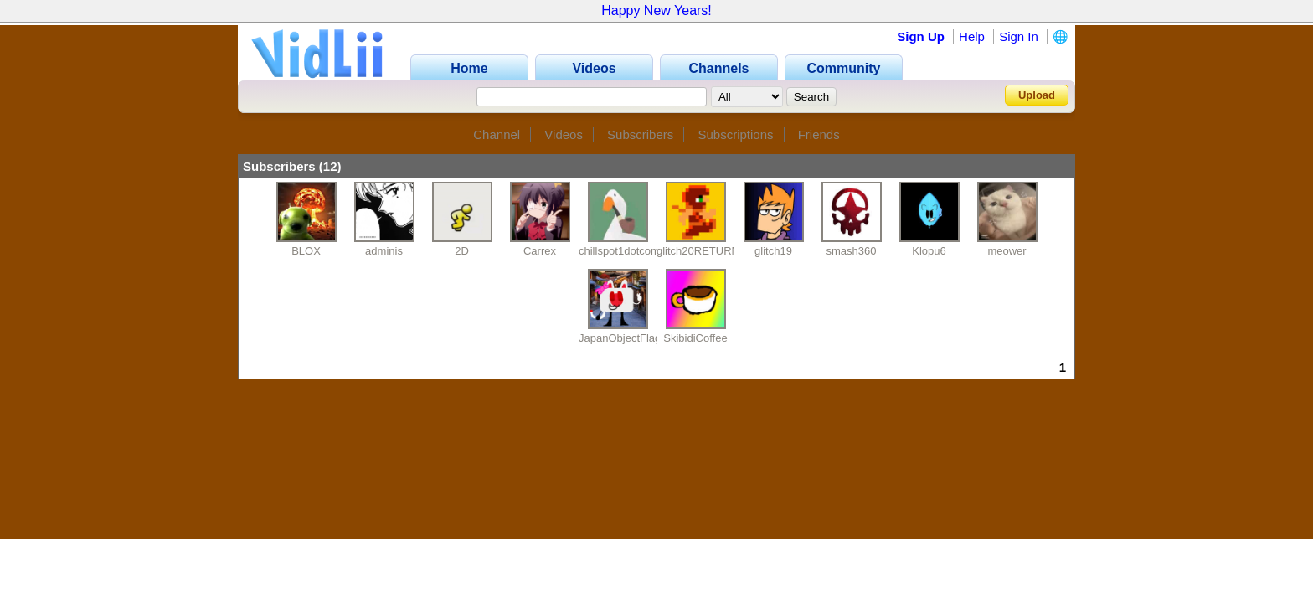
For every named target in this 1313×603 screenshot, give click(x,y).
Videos (563, 134)
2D (462, 251)
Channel (496, 134)
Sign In (1018, 36)
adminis (384, 251)
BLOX (306, 251)
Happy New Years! (656, 10)
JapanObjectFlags (623, 338)
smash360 (851, 251)
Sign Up (921, 36)
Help (972, 36)
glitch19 (773, 251)
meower (1006, 251)
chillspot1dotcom (619, 251)
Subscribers (640, 134)
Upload (1036, 95)
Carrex (539, 251)
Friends (819, 134)
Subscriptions (735, 134)
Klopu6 (928, 251)
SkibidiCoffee (695, 338)
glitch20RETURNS (701, 251)
